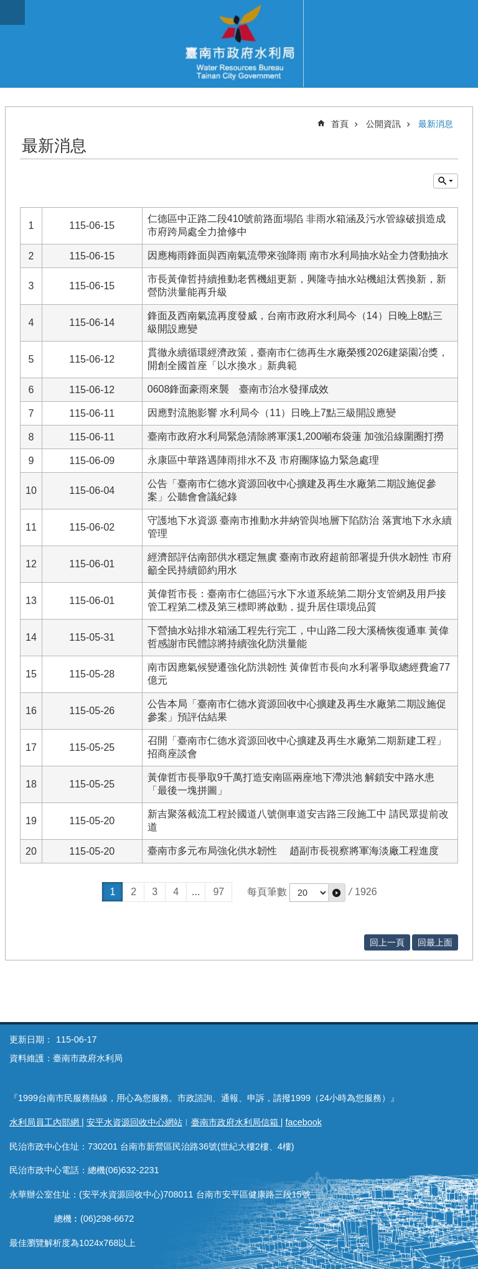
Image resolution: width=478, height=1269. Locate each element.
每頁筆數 (267, 891)
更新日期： (31, 1039)
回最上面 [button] (435, 942)
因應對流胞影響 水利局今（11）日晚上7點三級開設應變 (272, 412)
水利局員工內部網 (45, 1122)
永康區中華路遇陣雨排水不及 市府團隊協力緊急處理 (263, 460)
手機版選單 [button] (12, 12)
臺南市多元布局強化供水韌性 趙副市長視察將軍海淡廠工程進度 (293, 850)
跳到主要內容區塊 (6, 6)
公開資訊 (383, 124)
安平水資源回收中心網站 (134, 1122)
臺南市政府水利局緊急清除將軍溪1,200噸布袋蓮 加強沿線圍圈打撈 (296, 436)
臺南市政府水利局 (239, 43)
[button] (336, 892)
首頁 (340, 124)
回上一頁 (387, 942)
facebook (304, 1122)
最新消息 (435, 124)
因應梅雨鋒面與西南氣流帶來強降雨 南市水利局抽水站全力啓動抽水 (298, 255)
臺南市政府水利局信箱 (236, 1122)
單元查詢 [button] (445, 181)
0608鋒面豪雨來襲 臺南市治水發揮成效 (238, 389)
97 (218, 891)
